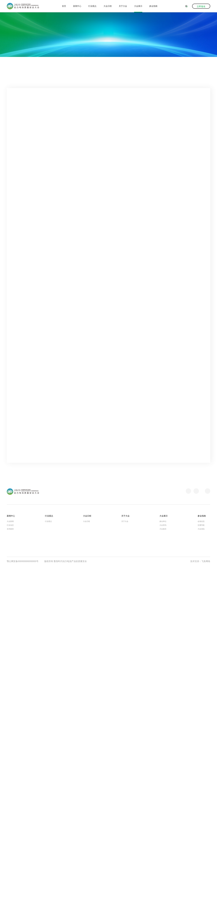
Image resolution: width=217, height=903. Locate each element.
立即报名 (201, 6)
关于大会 (123, 6)
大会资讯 (39, 66)
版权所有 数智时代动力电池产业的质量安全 (65, 898)
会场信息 (201, 858)
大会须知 (201, 865)
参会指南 (153, 6)
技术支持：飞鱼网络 (200, 898)
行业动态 (10, 861)
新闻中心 (77, 6)
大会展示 (138, 6)
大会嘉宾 (162, 865)
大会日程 (108, 6)
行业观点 (92, 6)
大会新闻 (10, 858)
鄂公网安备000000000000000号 (22, 898)
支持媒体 (10, 865)
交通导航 (201, 861)
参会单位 (162, 858)
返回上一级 (200, 66)
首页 (64, 6)
